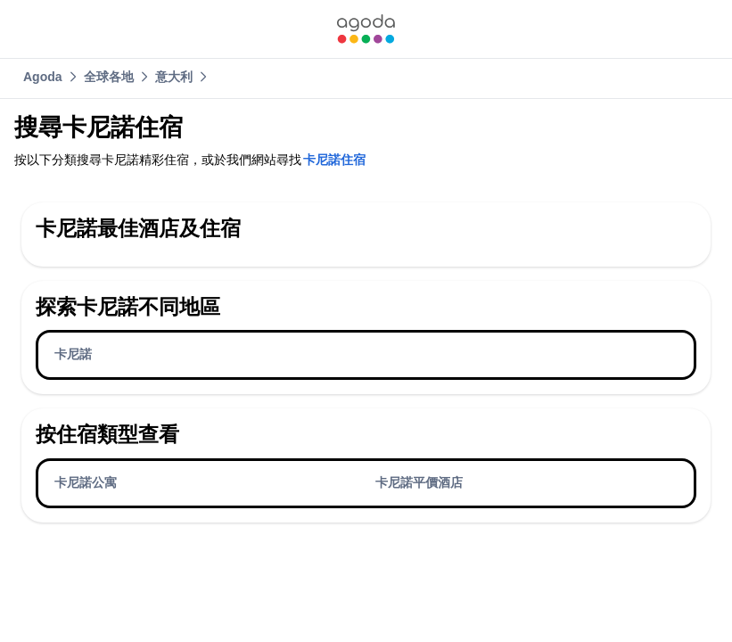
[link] (365, 29)
